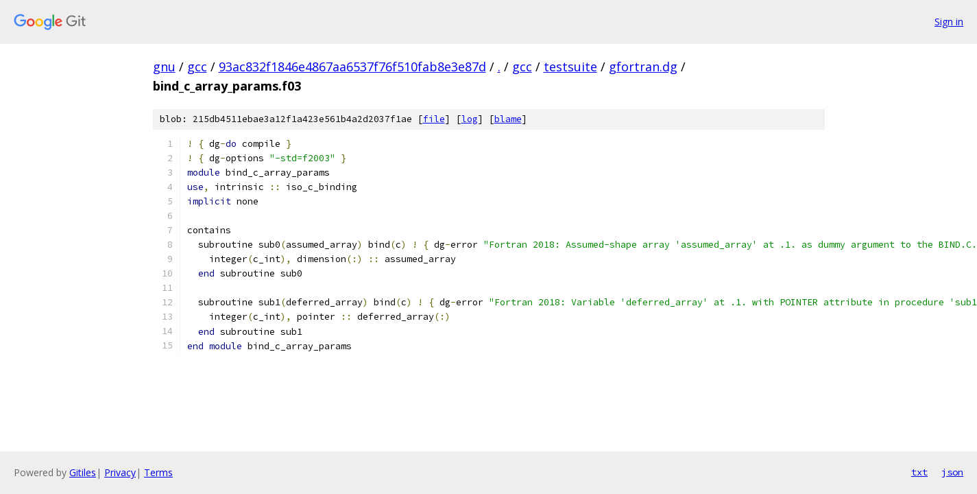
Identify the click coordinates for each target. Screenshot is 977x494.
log (469, 119)
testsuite (570, 66)
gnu (164, 66)
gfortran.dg (643, 66)
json (952, 472)
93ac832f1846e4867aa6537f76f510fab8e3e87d (352, 66)
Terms (158, 472)
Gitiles (82, 472)
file (434, 119)
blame (508, 119)
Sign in (948, 21)
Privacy (120, 472)
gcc (197, 66)
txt (919, 472)
